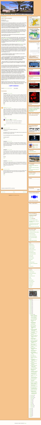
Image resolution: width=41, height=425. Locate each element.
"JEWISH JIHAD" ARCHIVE (33, 240)
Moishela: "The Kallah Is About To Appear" (34, 383)
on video (10, 39)
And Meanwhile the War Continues (34, 223)
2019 (31, 308)
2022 (31, 305)
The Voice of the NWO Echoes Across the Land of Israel (34, 330)
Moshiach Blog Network (32, 151)
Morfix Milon (31, 259)
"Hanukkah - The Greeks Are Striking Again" (34, 371)
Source (18, 32)
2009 (31, 414)
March (32, 404)
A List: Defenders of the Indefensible (34, 332)
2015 (31, 313)
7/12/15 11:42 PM (9, 93)
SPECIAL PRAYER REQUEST (33, 369)
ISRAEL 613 (30, 270)
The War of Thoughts (32, 230)
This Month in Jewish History (33, 263)
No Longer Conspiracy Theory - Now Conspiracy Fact (34, 366)
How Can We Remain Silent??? (34, 334)
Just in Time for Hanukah (33, 380)
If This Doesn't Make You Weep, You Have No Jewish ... (34, 336)
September (32, 397)
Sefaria (30, 260)
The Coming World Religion (33, 237)
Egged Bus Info (31, 244)
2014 (31, 408)
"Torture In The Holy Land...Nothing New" (34, 317)
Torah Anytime (31, 282)
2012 (31, 410)
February (32, 405)
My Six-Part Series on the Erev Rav (34, 226)
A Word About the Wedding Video (33, 322)
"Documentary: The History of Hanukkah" (34, 377)
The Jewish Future (31, 281)
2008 (31, 415)
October (32, 396)
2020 (31, 307)
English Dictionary (31, 245)
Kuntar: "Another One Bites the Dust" (34, 344)
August (32, 398)
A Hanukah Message (33, 378)
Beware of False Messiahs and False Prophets (34, 348)
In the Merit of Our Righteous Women (34, 391)
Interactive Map (31, 251)
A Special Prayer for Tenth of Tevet (33, 338)
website (21, 44)
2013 (31, 409)
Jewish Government (32, 233)
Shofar (30, 277)
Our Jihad (30, 218)
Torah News (30, 285)
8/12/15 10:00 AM (14, 119)
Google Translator (31, 248)
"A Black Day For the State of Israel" (34, 350)
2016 (31, 312)
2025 (31, 301)
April (31, 403)
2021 (31, 306)
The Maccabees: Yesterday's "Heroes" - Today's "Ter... (34, 360)
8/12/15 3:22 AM (9, 107)
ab (3, 169)
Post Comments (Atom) (16, 195)
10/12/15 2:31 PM (6, 169)
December (32, 314)
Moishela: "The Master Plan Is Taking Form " (34, 316)
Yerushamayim (31, 266)
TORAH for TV (31, 284)
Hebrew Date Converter (32, 249)
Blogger (25, 423)
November (32, 395)
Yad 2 (30, 264)
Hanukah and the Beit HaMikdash (34, 364)
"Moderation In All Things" (33, 321)
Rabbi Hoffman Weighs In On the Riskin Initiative (34, 342)
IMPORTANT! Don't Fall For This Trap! (34, 385)
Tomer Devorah (8, 119)
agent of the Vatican (5, 38)
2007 (31, 416)
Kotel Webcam (31, 256)
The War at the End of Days (33, 236)
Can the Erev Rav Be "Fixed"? (33, 219)
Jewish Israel (19, 41)
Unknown (4, 107)
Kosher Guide (31, 255)
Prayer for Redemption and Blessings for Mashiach (34, 110)
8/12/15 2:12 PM (9, 141)
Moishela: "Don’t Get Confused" (34, 362)
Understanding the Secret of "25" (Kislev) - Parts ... (34, 353)
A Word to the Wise (33, 325)
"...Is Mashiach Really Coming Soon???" (34, 393)
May (31, 402)
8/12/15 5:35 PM (9, 149)
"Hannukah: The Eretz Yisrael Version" (34, 373)
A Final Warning (33, 324)
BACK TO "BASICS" (32, 174)
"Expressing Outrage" (34, 319)
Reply (4, 104)
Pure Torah (30, 274)
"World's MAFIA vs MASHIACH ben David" (33, 327)
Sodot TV (30, 278)
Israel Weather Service (32, 252)
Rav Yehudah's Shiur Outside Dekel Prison (34, 388)
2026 (31, 300)
